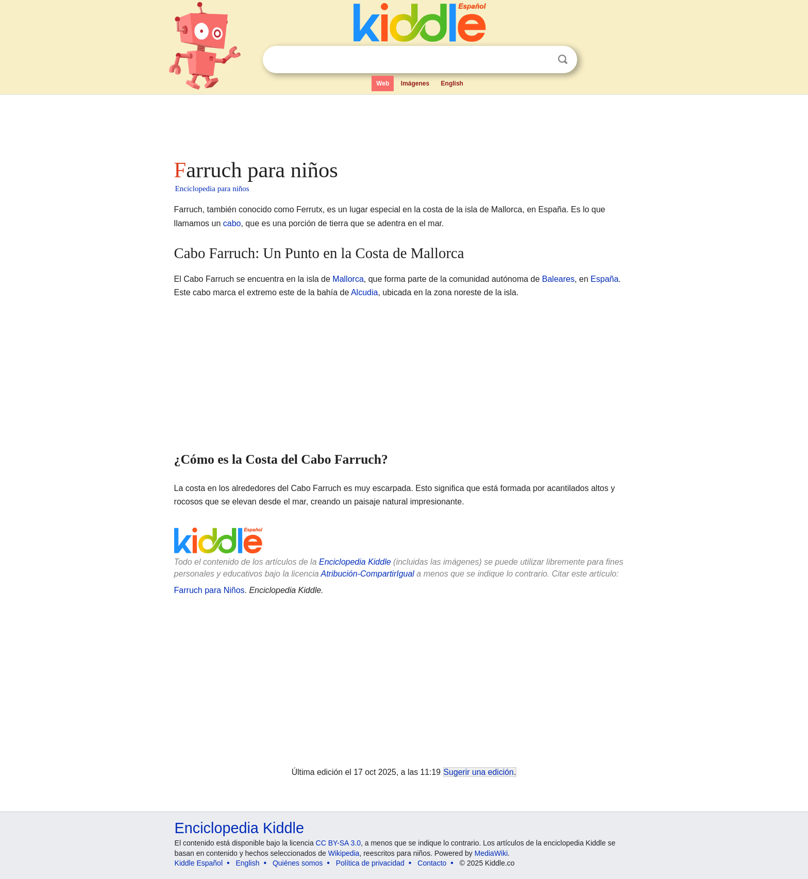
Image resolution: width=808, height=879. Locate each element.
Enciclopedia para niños (212, 188)
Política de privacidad (370, 863)
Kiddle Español (199, 863)
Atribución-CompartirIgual (367, 573)
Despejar (541, 60)
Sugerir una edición (479, 772)
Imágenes (415, 83)
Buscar (562, 59)
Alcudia (364, 292)
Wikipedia (344, 853)
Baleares (558, 279)
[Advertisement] (403, 123)
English (452, 83)
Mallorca (347, 279)
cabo (232, 223)
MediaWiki (491, 853)
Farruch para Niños (209, 590)
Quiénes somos (298, 863)
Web (382, 83)
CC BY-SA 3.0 (338, 843)
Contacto (431, 863)
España (604, 279)
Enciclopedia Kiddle (355, 561)
